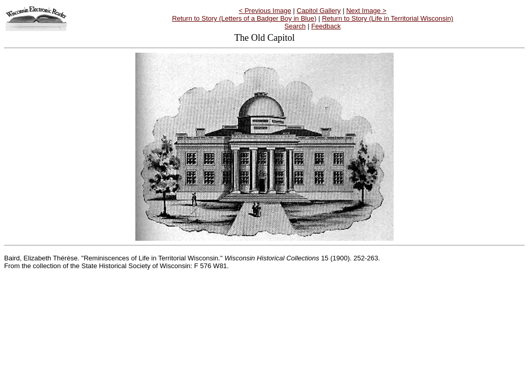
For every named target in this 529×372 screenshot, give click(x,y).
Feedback (325, 26)
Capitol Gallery (318, 10)
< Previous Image (265, 10)
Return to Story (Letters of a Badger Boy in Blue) (244, 18)
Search (295, 26)
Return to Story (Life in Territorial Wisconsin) (387, 18)
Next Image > (366, 10)
